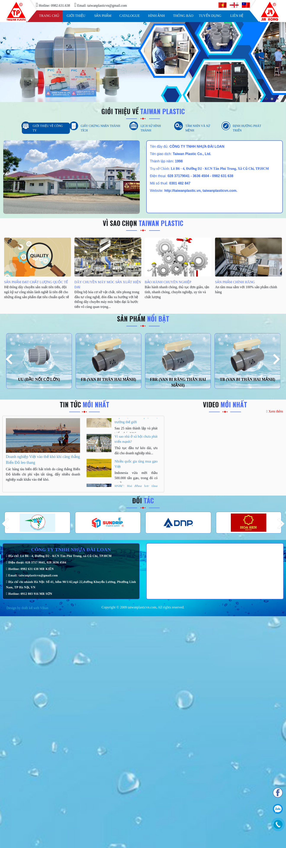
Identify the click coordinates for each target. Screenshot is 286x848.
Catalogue (129, 16)
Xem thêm (274, 411)
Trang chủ (49, 16)
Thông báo (183, 16)
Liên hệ (236, 16)
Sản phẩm (102, 16)
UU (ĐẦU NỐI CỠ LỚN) (39, 379)
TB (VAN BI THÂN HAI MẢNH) (247, 379)
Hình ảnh (156, 16)
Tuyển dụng (210, 16)
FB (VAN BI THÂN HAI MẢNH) (108, 379)
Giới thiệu (76, 16)
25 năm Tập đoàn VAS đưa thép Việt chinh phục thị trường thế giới (136, 422)
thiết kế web (30, 608)
